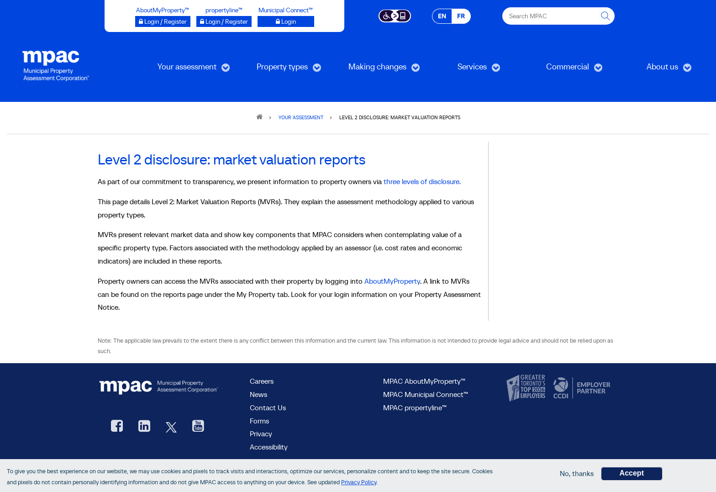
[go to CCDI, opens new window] (580, 388)
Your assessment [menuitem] (185, 69)
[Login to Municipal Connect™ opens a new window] (286, 21)
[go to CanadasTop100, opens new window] (526, 388)
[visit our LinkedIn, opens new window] (144, 427)
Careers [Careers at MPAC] (262, 381)
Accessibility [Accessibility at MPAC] (269, 446)
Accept (632, 473)
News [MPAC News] (258, 394)
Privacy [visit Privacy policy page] (261, 433)
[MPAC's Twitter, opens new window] (171, 427)
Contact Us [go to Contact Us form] (268, 407)
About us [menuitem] (654, 69)
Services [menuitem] (463, 69)
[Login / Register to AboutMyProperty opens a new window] (162, 21)
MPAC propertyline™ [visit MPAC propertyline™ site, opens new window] (415, 407)
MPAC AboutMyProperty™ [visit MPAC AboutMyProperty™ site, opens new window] (424, 381)
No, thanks (577, 473)
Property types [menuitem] (279, 69)
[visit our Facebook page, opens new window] (117, 427)
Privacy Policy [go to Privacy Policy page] (358, 482)
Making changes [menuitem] (376, 69)
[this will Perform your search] (606, 16)
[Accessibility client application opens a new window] (394, 15)
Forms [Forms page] (259, 420)
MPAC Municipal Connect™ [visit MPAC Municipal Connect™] (425, 394)
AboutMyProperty (392, 281)
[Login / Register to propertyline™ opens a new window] (224, 21)
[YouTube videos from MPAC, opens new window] (198, 427)
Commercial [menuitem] (561, 69)
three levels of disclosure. (422, 181)
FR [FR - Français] (461, 16)
